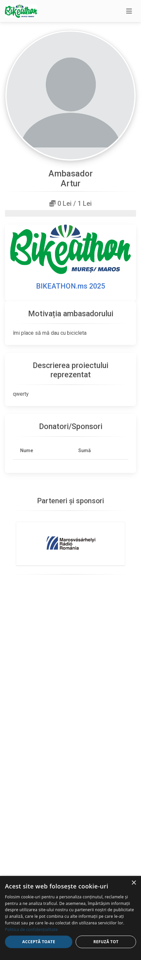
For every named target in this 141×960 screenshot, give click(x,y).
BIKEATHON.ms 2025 (70, 286)
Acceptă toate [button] (38, 942)
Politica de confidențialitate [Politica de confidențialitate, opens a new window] (31, 929)
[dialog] (70, 918)
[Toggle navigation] (129, 11)
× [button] (133, 883)
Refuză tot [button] (106, 942)
